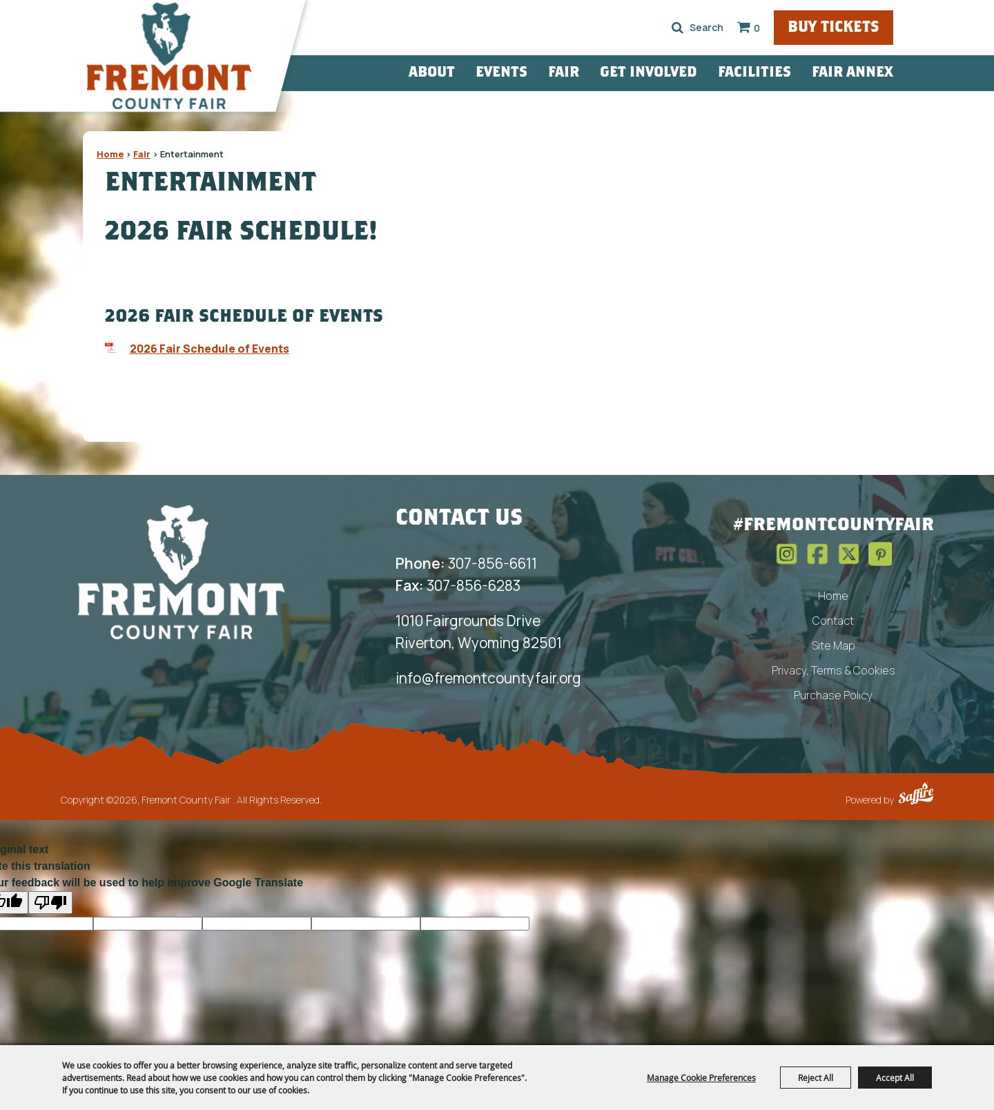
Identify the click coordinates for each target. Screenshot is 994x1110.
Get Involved (679, 73)
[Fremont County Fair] (185, 58)
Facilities (784, 73)
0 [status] (782, 28)
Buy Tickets (861, 29)
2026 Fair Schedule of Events (209, 348)
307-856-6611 (466, 563)
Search (703, 27)
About (462, 73)
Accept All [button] (895, 1077)
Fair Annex (883, 73)
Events (532, 73)
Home (110, 154)
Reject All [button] (815, 1077)
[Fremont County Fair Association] (181, 572)
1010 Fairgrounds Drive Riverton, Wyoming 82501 (479, 631)
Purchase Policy (833, 695)
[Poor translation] (50, 902)
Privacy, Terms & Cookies (833, 670)
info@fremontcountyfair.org (488, 678)
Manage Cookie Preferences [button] (701, 1077)
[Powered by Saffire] (916, 795)
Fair (594, 73)
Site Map (833, 645)
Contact (833, 620)
